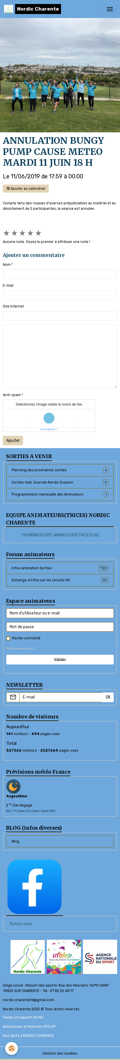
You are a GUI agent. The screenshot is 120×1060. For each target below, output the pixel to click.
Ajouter (13, 440)
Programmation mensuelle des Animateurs (60, 494)
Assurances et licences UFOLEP (29, 1027)
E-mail (8, 286)
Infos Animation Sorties (60, 568)
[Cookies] (11, 1048)
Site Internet (13, 306)
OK (108, 697)
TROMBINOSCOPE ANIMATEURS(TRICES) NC (60, 535)
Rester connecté (26, 638)
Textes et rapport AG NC (23, 1017)
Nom (7, 265)
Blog (15, 841)
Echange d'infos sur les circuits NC (60, 580)
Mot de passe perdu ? (20, 648)
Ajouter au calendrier (26, 189)
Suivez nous (21, 923)
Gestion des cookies (60, 1053)
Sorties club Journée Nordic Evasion (60, 482)
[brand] (32, 9)
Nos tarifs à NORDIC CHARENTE (28, 1036)
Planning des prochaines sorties (60, 470)
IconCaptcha (47, 429)
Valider (60, 659)
